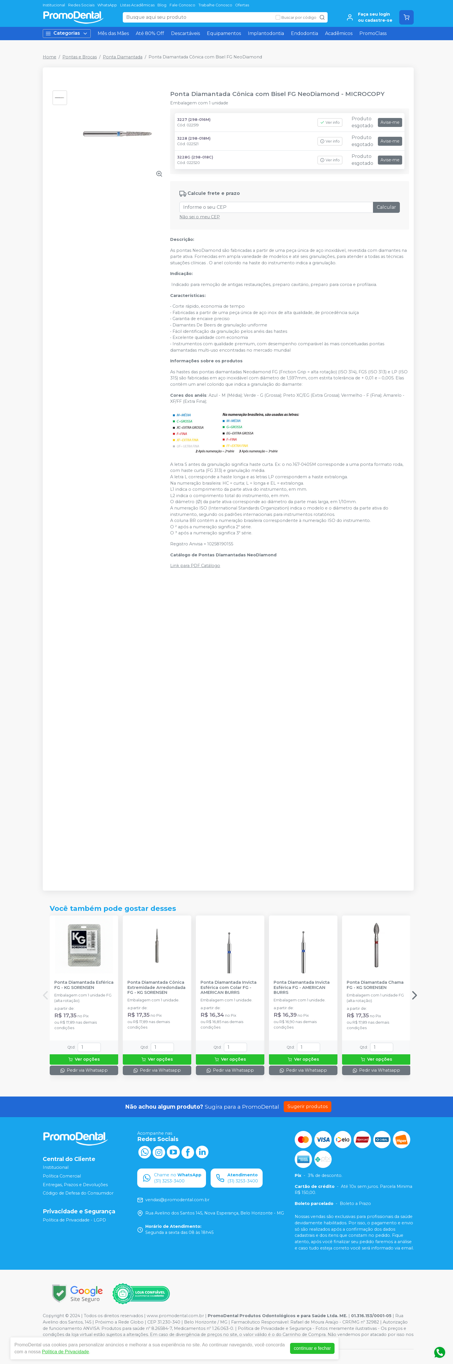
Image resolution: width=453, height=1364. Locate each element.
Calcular (386, 207)
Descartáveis (185, 33)
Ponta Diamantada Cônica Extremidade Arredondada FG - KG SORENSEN (156, 987)
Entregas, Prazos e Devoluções (75, 1184)
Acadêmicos (338, 33)
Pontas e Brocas (79, 57)
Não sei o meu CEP (199, 216)
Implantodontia (266, 33)
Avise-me (390, 122)
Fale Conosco (182, 5)
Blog (161, 5)
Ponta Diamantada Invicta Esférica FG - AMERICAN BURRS (302, 987)
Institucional (54, 5)
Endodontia (304, 33)
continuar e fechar (312, 1348)
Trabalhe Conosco (215, 5)
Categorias (66, 33)
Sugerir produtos (307, 1106)
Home (49, 57)
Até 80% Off (150, 33)
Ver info (330, 122)
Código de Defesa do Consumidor (78, 1193)
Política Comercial (62, 1176)
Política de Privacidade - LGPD (74, 1220)
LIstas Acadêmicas (137, 5)
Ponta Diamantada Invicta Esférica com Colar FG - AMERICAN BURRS (228, 987)
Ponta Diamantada (122, 57)
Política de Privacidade (65, 1351)
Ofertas (242, 5)
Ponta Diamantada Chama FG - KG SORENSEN (375, 985)
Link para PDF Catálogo (195, 565)
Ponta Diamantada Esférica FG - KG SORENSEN (84, 985)
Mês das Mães (113, 33)
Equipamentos (224, 33)
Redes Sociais (81, 5)
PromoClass (373, 33)
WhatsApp (107, 5)
